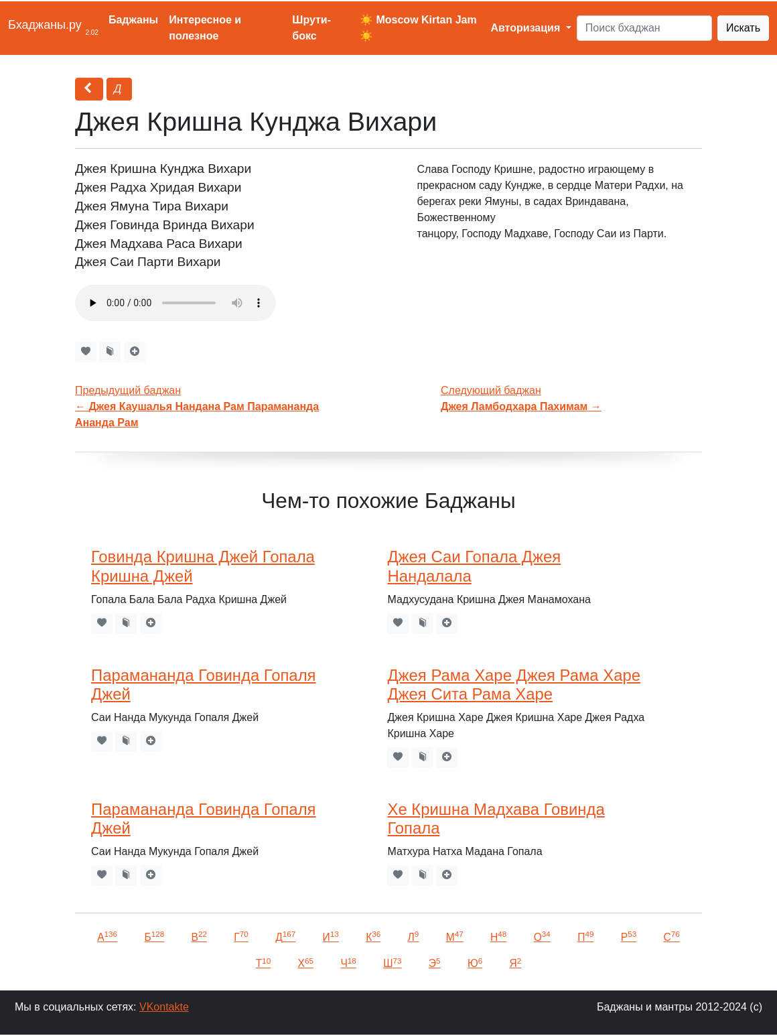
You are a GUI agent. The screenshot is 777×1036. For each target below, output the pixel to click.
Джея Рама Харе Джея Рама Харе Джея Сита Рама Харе (513, 685)
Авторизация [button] (526, 28)
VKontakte (164, 1007)
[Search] (644, 28)
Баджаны (133, 19)
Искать (743, 28)
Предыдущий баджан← (197, 406)
